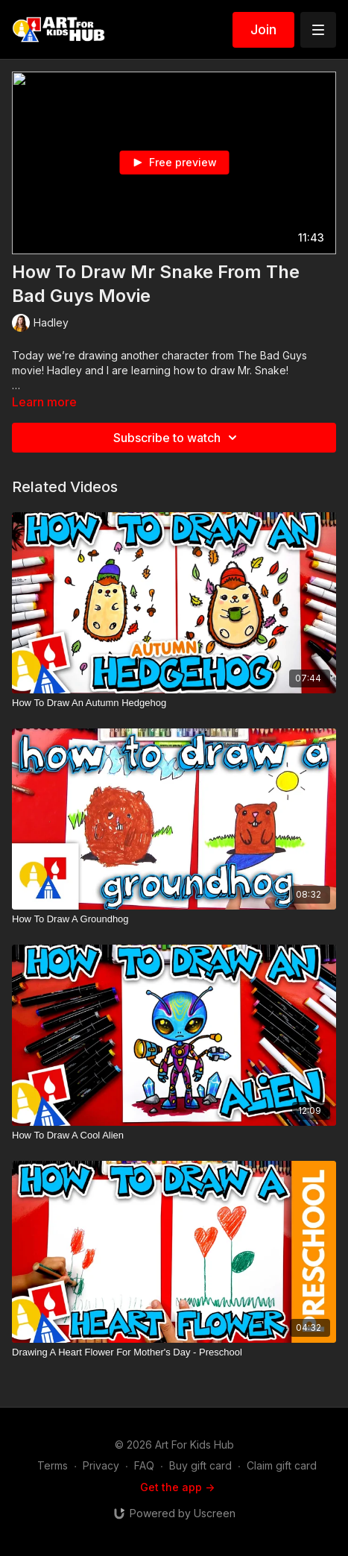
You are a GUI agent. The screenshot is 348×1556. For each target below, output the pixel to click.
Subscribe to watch (177, 438)
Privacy (101, 1465)
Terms (52, 1465)
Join (263, 29)
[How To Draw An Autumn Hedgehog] (174, 703)
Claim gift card (282, 1465)
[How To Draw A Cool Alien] (174, 1135)
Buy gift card (200, 1465)
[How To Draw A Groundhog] (174, 919)
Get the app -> (177, 1487)
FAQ (144, 1465)
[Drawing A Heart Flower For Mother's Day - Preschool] (174, 1352)
